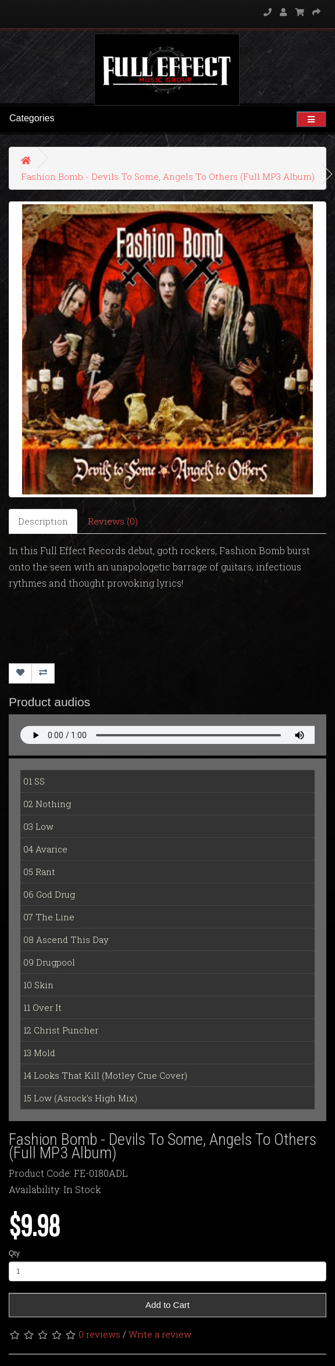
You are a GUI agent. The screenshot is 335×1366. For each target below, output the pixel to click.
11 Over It (42, 1007)
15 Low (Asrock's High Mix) (80, 1098)
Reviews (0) (113, 521)
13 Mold (39, 1052)
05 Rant (39, 871)
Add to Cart (167, 1305)
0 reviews (99, 1334)
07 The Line (48, 917)
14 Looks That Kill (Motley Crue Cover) (105, 1075)
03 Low (38, 826)
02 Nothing (47, 804)
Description (43, 521)
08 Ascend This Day (66, 939)
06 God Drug (49, 894)
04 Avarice (45, 849)
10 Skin (38, 985)
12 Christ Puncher (60, 1030)
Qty (14, 1253)
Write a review (160, 1334)
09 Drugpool (49, 962)
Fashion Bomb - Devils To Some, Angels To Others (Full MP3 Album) (168, 176)
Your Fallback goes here (167, 735)
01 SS (34, 781)
